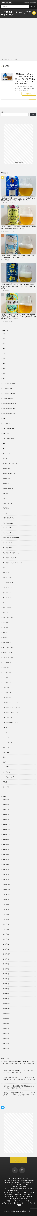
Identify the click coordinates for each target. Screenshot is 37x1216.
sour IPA (5, 498)
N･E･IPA (5, 458)
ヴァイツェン (7, 593)
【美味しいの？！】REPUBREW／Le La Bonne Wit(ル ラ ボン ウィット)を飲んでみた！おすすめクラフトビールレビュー (19, 1094)
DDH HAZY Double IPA (9, 383)
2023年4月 (6, 984)
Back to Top (18, 1161)
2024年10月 (6, 894)
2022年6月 (6, 1033)
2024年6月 (6, 914)
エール (5, 602)
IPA (4, 443)
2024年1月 (6, 939)
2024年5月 (6, 919)
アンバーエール (7, 573)
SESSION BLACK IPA (9, 473)
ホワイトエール (7, 742)
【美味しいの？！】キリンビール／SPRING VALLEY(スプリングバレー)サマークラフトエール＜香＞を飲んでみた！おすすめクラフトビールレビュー (18, 316)
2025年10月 (6, 834)
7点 (3, 202)
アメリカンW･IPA (8, 548)
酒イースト (6, 787)
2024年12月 (6, 884)
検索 (2, 112)
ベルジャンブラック (9, 717)
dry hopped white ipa (9, 413)
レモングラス (18, 90)
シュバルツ (6, 622)
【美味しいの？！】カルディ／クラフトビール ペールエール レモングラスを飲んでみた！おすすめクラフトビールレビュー (25, 79)
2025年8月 (6, 844)
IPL (4, 448)
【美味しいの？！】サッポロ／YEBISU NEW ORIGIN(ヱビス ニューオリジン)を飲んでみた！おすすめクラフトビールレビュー (18, 286)
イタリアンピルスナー (9, 583)
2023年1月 (6, 999)
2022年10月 (6, 1014)
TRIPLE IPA (6, 508)
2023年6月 (6, 974)
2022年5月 (6, 1038)
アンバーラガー (7, 578)
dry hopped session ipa (9, 403)
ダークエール (7, 642)
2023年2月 (6, 994)
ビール (24, 88)
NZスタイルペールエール (10, 463)
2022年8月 (6, 1024)
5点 (3, 231)
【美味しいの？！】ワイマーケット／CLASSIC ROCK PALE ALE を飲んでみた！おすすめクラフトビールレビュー (19, 1079)
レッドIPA (6, 767)
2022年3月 (6, 1048)
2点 (4, 338)
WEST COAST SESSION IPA (11, 538)
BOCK (5, 378)
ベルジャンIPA (7, 697)
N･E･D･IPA (6, 453)
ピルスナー (8, 202)
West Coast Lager (8, 523)
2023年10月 (6, 954)
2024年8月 (6, 904)
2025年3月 (6, 869)
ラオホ (5, 757)
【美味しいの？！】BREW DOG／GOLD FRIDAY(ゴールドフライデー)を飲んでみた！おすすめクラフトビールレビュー (19, 1063)
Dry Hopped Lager (8, 398)
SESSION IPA (6, 478)
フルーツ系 (6, 687)
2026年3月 (6, 809)
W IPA (5, 513)
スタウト (5, 627)
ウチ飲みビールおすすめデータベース (16, 13)
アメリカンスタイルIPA (9, 558)
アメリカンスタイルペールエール (12, 563)
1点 (4, 334)
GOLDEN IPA (6, 423)
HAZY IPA (6, 433)
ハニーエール (7, 662)
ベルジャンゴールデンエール (11, 707)
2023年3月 (6, 989)
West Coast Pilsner (8, 533)
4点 (4, 348)
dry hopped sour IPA (9, 408)
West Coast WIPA (8, 543)
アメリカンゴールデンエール (11, 553)
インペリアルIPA (8, 587)
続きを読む (29, 94)
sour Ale (5, 493)
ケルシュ (5, 612)
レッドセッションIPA (9, 777)
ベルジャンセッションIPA (10, 712)
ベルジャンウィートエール (10, 702)
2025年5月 (6, 859)
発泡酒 (7, 259)
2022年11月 (6, 1009)
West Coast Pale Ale (9, 528)
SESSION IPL (6, 483)
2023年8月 (6, 964)
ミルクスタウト (7, 747)
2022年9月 (6, 1019)
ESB (4, 418)
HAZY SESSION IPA (8, 438)
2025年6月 (6, 854)
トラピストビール (8, 647)
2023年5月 (6, 979)
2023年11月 (6, 949)
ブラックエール (7, 677)
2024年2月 (6, 934)
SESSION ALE (9, 321)
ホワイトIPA (6, 737)
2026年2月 (6, 814)
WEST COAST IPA (8, 518)
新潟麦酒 (25, 90)
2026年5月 (6, 799)
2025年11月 (6, 829)
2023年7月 (6, 969)
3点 (4, 344)
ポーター (5, 732)
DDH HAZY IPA (7, 388)
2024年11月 (6, 889)
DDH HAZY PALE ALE (9, 393)
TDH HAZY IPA (7, 503)
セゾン (5, 632)
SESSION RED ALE (8, 488)
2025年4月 (6, 864)
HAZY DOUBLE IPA (8, 428)
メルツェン (6, 752)
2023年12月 (6, 944)
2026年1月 (6, 819)
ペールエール (31, 86)
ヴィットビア (7, 597)
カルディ (19, 88)
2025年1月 (6, 879)
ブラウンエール (7, 672)
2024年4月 (6, 924)
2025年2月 (6, 874)
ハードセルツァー (8, 657)
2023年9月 (6, 959)
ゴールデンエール (8, 617)
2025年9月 (6, 839)
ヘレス (5, 727)
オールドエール (7, 607)
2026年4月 (6, 804)
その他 (5, 637)
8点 (3, 290)
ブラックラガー (7, 682)
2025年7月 (6, 849)
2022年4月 (6, 1043)
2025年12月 (6, 824)
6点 (26, 86)
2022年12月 (6, 1004)
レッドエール (7, 772)
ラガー (13, 202)
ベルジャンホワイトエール (10, 722)
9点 (4, 373)
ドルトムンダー (7, 652)
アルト (5, 568)
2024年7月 (6, 909)
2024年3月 (6, 929)
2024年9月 (6, 899)
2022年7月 (6, 1029)
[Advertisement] (18, 37)
